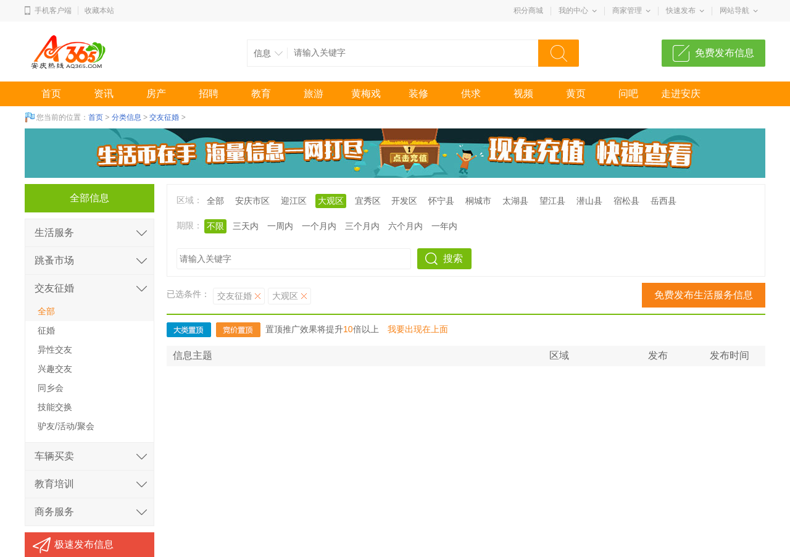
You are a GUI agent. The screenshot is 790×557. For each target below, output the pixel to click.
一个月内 (319, 226)
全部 (215, 201)
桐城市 (478, 201)
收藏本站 (99, 10)
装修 (418, 93)
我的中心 (573, 10)
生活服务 (54, 232)
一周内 (280, 226)
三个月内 (362, 226)
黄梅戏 (366, 93)
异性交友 (55, 349)
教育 (261, 93)
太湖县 (515, 201)
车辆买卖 (54, 456)
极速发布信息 (84, 544)
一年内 (444, 226)
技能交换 (55, 407)
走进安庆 (681, 93)
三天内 (246, 226)
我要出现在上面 (418, 329)
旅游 (313, 93)
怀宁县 (441, 201)
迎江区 (294, 201)
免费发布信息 (724, 53)
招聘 (208, 93)
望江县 (552, 201)
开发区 (404, 201)
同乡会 (51, 388)
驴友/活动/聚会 (66, 426)
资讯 (104, 93)
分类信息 (126, 117)
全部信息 (89, 198)
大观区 (331, 201)
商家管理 (627, 10)
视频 (523, 93)
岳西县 (663, 201)
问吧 (628, 93)
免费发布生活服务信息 (703, 295)
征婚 (46, 330)
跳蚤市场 (54, 260)
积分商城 (528, 10)
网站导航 (734, 10)
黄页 (576, 93)
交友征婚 (164, 117)
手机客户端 (53, 10)
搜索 (453, 258)
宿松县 (626, 201)
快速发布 (681, 10)
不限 (215, 226)
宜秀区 (368, 201)
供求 (471, 93)
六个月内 (405, 226)
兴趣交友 (55, 369)
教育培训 (54, 484)
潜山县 (589, 201)
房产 (156, 93)
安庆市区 (252, 201)
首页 (51, 93)
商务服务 (54, 511)
